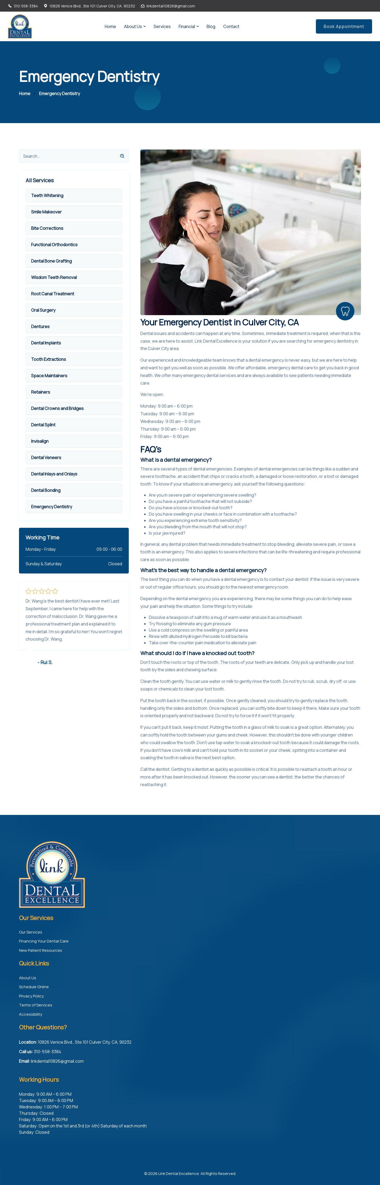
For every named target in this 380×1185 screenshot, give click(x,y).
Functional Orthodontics (54, 245)
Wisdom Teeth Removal (54, 277)
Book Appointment (344, 26)
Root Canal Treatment (52, 294)
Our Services (30, 932)
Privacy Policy (31, 996)
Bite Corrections (47, 228)
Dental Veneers (46, 457)
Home (110, 26)
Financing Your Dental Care (44, 941)
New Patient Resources (40, 950)
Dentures (40, 326)
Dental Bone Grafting (51, 261)
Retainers (40, 392)
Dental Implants (46, 343)
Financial (187, 26)
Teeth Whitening (47, 195)
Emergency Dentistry (51, 507)
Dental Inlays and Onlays (54, 474)
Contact (231, 26)
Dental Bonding (45, 490)
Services (162, 26)
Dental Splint (43, 425)
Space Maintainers (49, 376)
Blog (211, 26)
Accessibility (30, 1014)
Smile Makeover (46, 212)
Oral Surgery (43, 310)
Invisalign (40, 441)
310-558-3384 (26, 5)
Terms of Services (35, 1005)
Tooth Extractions (48, 359)
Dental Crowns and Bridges (57, 408)
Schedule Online (34, 987)
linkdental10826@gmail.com (170, 5)
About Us (133, 26)
